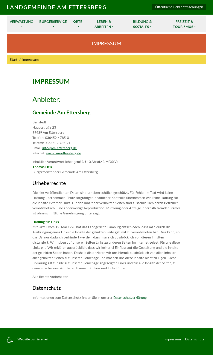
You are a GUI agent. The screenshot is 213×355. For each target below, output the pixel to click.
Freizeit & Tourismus (183, 24)
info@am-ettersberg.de (59, 148)
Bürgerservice (53, 21)
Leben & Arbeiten (102, 24)
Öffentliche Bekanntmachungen (179, 7)
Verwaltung (21, 21)
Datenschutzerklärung (130, 297)
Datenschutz (194, 339)
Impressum (172, 339)
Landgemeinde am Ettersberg (57, 7)
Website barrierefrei (32, 339)
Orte (77, 21)
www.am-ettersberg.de (63, 153)
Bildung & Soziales (142, 24)
